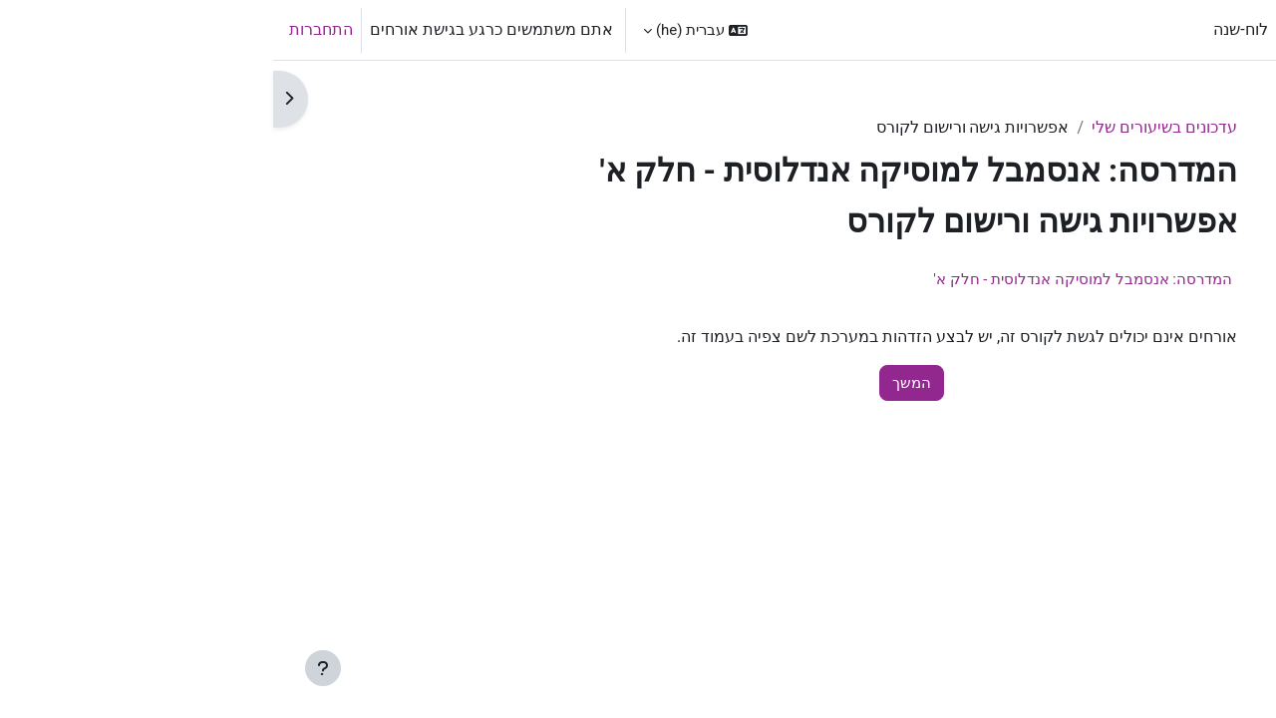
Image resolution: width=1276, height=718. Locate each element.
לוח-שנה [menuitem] (967, 29)
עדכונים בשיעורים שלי (891, 127)
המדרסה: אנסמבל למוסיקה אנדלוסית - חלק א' (809, 279)
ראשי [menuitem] (1028, 29)
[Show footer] (50, 668)
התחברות (48, 29)
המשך (638, 383)
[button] (422, 30)
